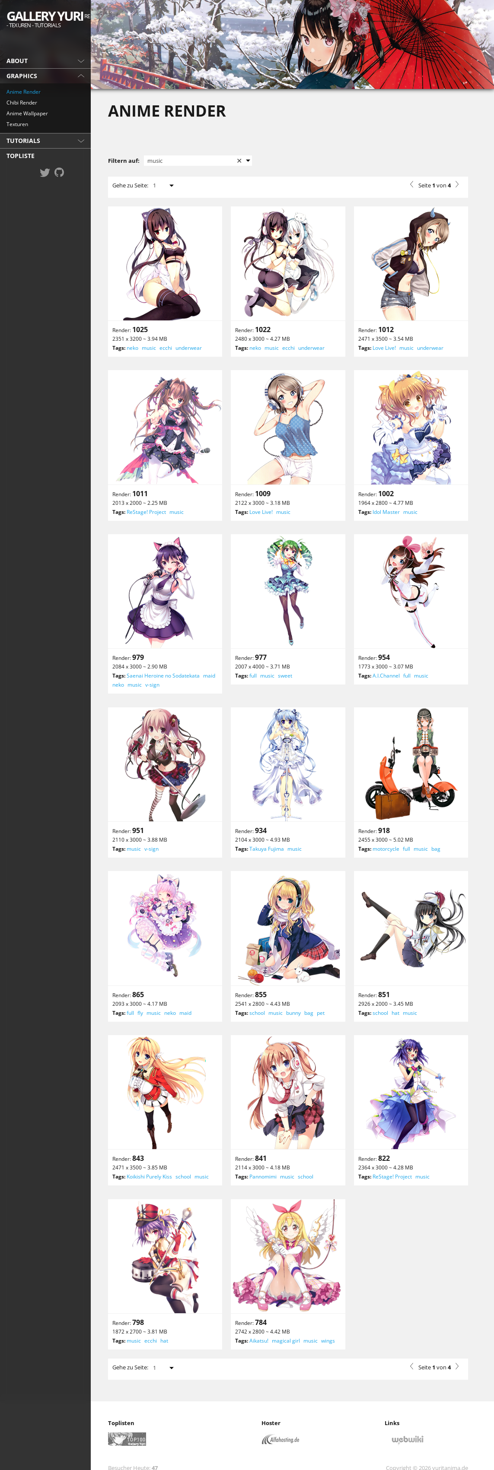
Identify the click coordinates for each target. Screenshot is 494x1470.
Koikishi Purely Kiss (149, 1176)
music (149, 348)
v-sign (152, 684)
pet (321, 1013)
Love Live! (384, 348)
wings (328, 1340)
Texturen (17, 124)
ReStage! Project (146, 512)
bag (435, 848)
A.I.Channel (386, 675)
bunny (293, 1013)
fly (140, 1013)
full (253, 675)
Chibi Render (21, 102)
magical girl (286, 1340)
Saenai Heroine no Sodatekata (163, 675)
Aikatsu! (258, 1340)
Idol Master (386, 512)
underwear (188, 348)
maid (209, 675)
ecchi (165, 348)
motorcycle (386, 848)
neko (132, 348)
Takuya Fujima (266, 848)
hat (395, 1013)
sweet (285, 675)
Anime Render (23, 91)
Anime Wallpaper (27, 113)
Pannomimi (263, 1176)
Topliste (20, 156)
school (257, 1013)
